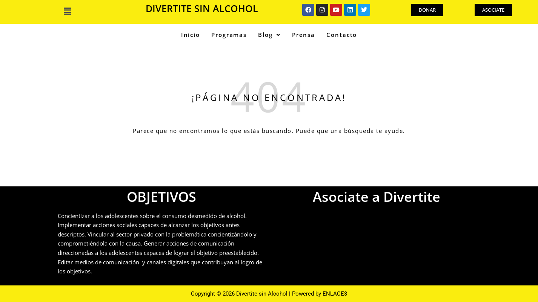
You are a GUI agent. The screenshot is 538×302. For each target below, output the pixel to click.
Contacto (341, 34)
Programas (229, 34)
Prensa (303, 34)
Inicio (190, 34)
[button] (67, 11)
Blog (269, 34)
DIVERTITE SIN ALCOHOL (202, 8)
